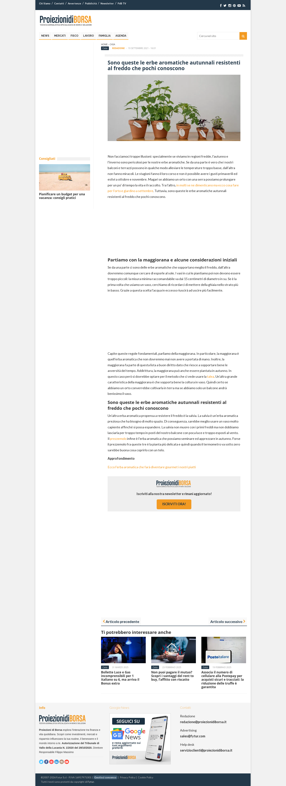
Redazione (118, 48)
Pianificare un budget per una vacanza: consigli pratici (62, 196)
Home (104, 44)
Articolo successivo (226, 621)
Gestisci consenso (105, 777)
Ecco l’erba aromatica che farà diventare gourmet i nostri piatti (152, 467)
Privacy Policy (127, 777)
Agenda (120, 35)
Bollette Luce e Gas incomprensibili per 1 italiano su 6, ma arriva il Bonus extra (120, 677)
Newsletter (107, 3)
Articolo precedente (122, 621)
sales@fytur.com (192, 736)
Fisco (74, 35)
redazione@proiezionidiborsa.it (203, 722)
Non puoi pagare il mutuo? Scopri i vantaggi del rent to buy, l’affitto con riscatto (172, 676)
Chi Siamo (44, 3)
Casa (112, 44)
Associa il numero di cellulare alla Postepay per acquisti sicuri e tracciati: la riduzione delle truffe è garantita (222, 679)
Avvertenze (74, 3)
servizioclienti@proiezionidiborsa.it (206, 750)
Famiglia (105, 35)
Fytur (91, 781)
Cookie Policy (145, 777)
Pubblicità (91, 3)
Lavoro (88, 35)
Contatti (59, 3)
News (45, 35)
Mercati (60, 35)
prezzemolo (118, 439)
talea (210, 376)
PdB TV (122, 3)
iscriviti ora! (174, 504)
